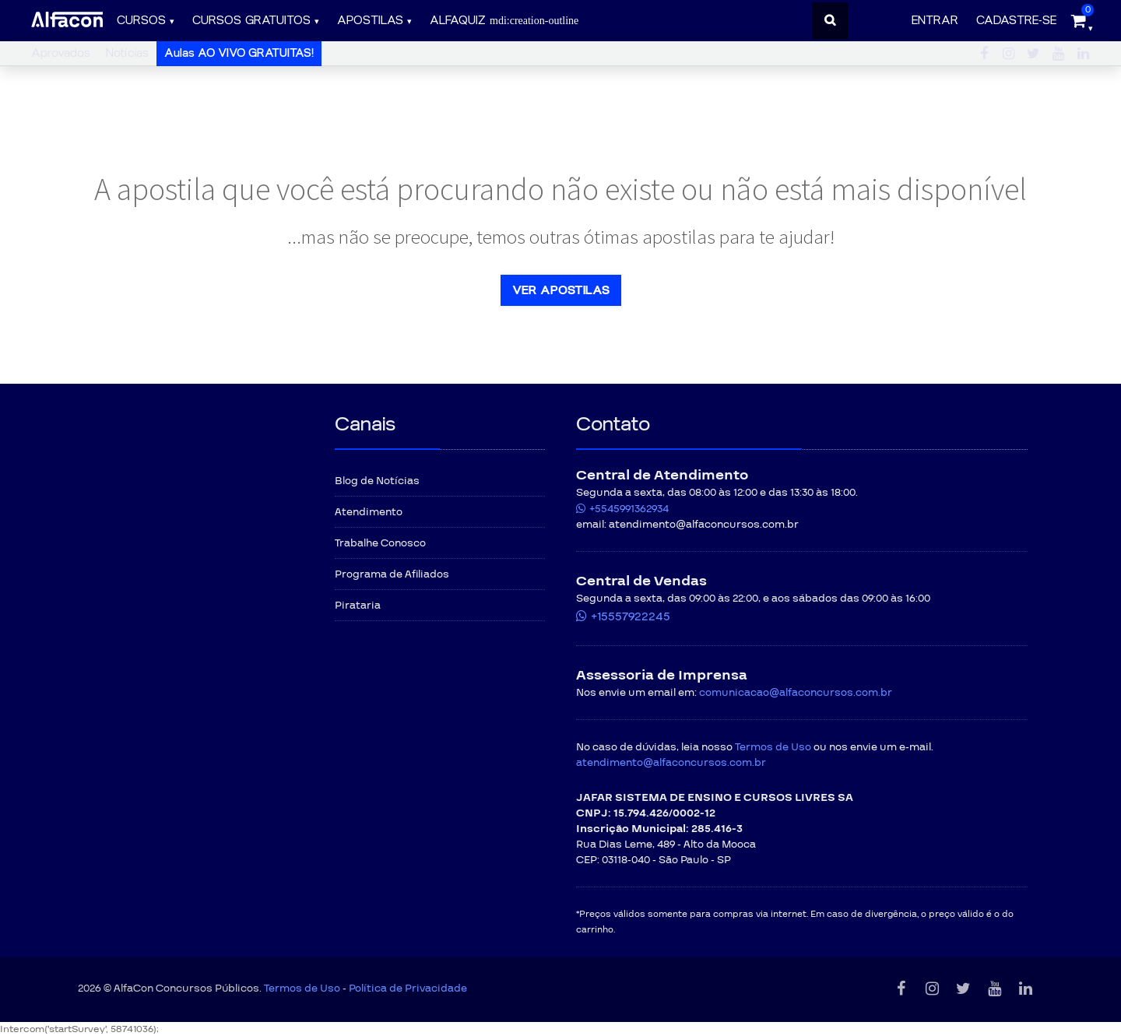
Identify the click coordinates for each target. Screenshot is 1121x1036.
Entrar (935, 20)
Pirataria (358, 605)
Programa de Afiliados (392, 574)
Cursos (141, 20)
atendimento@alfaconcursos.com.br (671, 763)
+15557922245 (630, 616)
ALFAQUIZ (504, 20)
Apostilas (370, 20)
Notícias (127, 53)
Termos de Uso (773, 747)
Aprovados (60, 53)
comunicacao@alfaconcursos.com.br (795, 693)
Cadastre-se (1016, 20)
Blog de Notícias (377, 481)
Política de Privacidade (408, 988)
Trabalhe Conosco (380, 543)
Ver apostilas (561, 290)
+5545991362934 (629, 509)
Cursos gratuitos (251, 20)
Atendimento (368, 512)
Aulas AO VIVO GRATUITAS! (239, 53)
